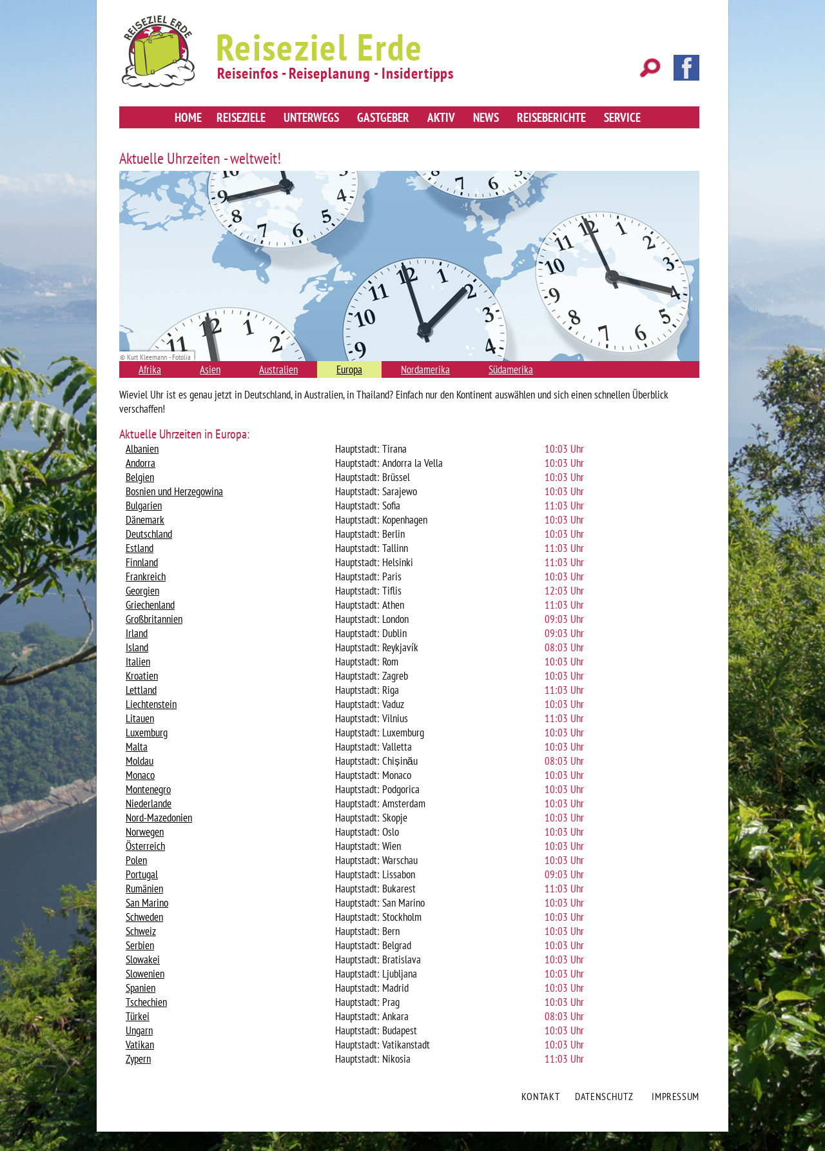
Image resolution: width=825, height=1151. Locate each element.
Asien (210, 369)
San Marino (147, 903)
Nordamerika (425, 369)
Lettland (141, 690)
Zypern (138, 1059)
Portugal (142, 874)
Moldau (139, 761)
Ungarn (139, 1030)
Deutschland (149, 534)
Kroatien (142, 676)
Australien (278, 369)
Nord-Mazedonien (159, 818)
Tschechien (146, 1002)
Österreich (145, 846)
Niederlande (148, 803)
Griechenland (150, 605)
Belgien (140, 477)
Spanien (140, 988)
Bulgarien (144, 505)
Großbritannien (154, 619)
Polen (136, 860)
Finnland (142, 562)
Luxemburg (147, 732)
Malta (137, 747)
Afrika (150, 369)
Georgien (142, 591)
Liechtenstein (151, 704)
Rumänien (144, 888)
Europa (349, 369)
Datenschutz (604, 1096)
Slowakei (143, 959)
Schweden (144, 917)
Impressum (675, 1096)
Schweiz (141, 931)
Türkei (138, 1016)
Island (137, 647)
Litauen (140, 718)
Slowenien (145, 974)
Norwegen (145, 832)
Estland (139, 548)
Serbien (140, 945)
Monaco (140, 775)
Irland (137, 633)
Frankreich (146, 576)
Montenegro (148, 789)
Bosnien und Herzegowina (174, 491)
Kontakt (540, 1096)
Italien (138, 661)
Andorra (140, 463)
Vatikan (140, 1045)
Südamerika (511, 369)
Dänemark (145, 520)
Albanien (142, 449)
